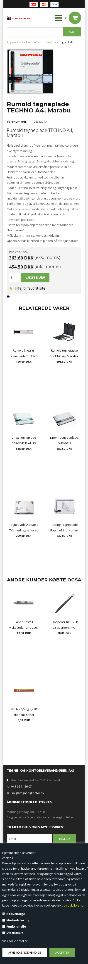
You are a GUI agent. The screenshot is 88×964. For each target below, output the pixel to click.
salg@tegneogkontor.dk (27, 793)
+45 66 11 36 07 (21, 786)
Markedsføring (17, 920)
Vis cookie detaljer (14, 941)
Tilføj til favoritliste (27, 288)
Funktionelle (16, 926)
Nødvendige (15, 914)
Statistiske (14, 933)
